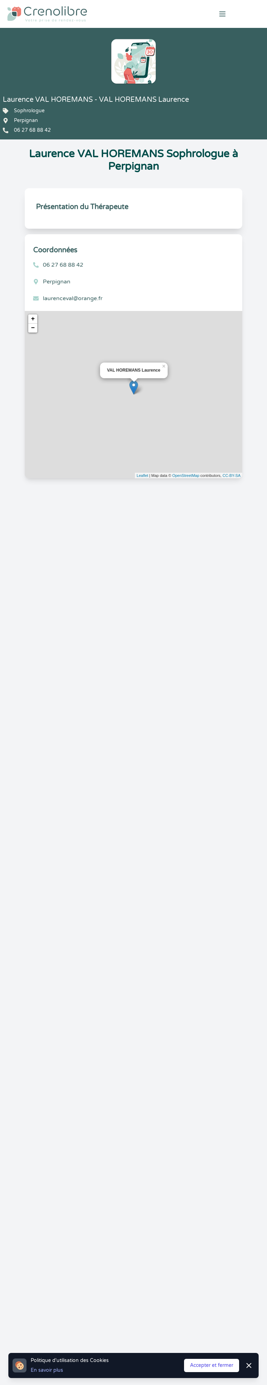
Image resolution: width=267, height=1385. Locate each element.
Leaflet (142, 475)
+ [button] (33, 319)
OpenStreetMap (185, 475)
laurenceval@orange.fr (72, 298)
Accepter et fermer (211, 1365)
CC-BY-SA (231, 475)
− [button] (33, 328)
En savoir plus (47, 1370)
